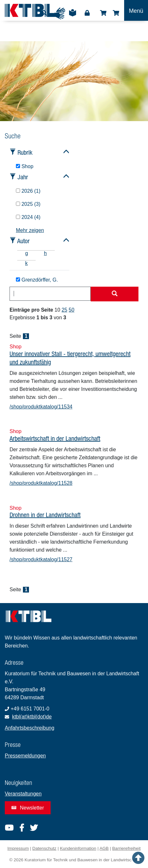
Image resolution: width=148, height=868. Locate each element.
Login (87, 13)
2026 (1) (28, 191)
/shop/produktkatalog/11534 (41, 406)
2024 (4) (28, 217)
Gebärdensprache (59, 13)
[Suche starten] (114, 294)
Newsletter (27, 808)
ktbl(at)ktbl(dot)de (32, 716)
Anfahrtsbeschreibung (29, 728)
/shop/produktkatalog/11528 (41, 483)
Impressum (18, 848)
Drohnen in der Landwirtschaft (45, 514)
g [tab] (26, 253)
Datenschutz (44, 848)
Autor (23, 240)
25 (64, 310)
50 (71, 310)
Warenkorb (115, 13)
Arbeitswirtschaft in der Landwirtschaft (55, 438)
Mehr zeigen (30, 230)
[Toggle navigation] (136, 10)
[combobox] (50, 294)
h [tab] (45, 253)
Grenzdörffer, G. (37, 280)
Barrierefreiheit (126, 848)
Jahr (23, 177)
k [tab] (26, 263)
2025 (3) (28, 204)
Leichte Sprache (72, 15)
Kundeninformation (78, 848)
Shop (103, 13)
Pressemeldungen (25, 755)
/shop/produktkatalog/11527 (41, 559)
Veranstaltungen (23, 793)
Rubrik (25, 152)
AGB (104, 848)
